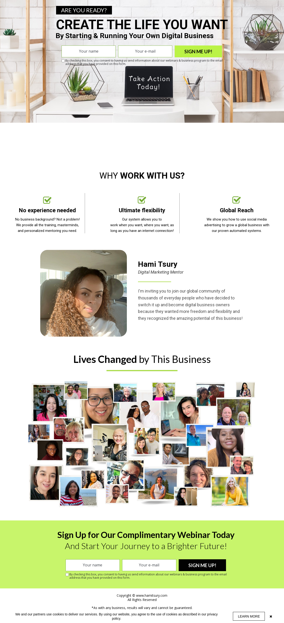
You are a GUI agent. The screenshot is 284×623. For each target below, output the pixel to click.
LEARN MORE (249, 616)
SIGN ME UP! (198, 51)
